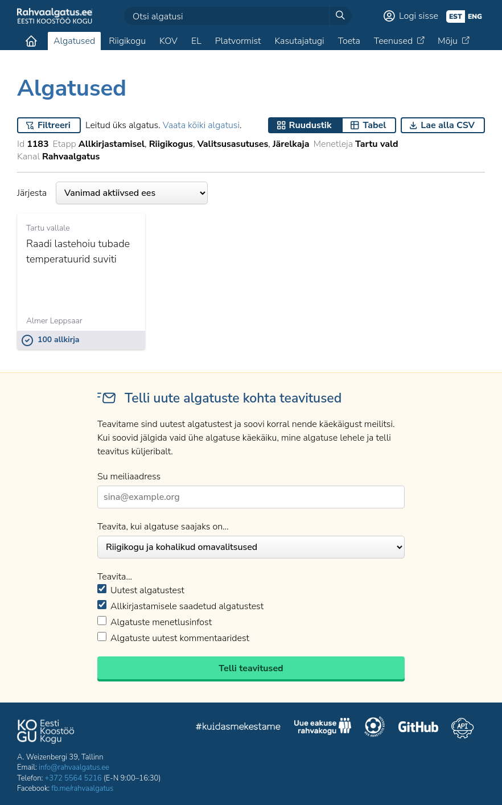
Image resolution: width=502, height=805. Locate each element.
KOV (168, 41)
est (455, 16)
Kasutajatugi (299, 41)
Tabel (374, 125)
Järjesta (112, 193)
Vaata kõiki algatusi (201, 125)
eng (475, 16)
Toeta (349, 41)
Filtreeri (54, 125)
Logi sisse (418, 16)
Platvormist (238, 41)
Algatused (74, 41)
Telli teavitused (251, 668)
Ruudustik (310, 125)
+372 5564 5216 (73, 778)
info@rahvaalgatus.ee (74, 767)
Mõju (448, 41)
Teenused (393, 41)
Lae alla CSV (448, 125)
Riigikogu (127, 41)
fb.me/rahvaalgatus (82, 788)
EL (196, 41)
